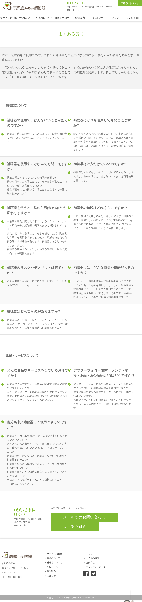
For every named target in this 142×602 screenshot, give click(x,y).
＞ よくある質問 (91, 558)
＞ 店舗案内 (50, 571)
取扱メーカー (62, 17)
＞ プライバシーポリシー (95, 567)
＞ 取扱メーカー (52, 567)
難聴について (26, 17)
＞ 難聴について (52, 558)
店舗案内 (80, 17)
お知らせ (98, 17)
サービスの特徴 (9, 17)
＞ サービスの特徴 (53, 553)
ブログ (115, 17)
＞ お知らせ (50, 575)
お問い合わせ (130, 3)
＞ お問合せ (89, 562)
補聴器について (44, 17)
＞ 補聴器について (53, 562)
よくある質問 (133, 17)
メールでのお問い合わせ (84, 517)
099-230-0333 (77, 3)
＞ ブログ (88, 553)
